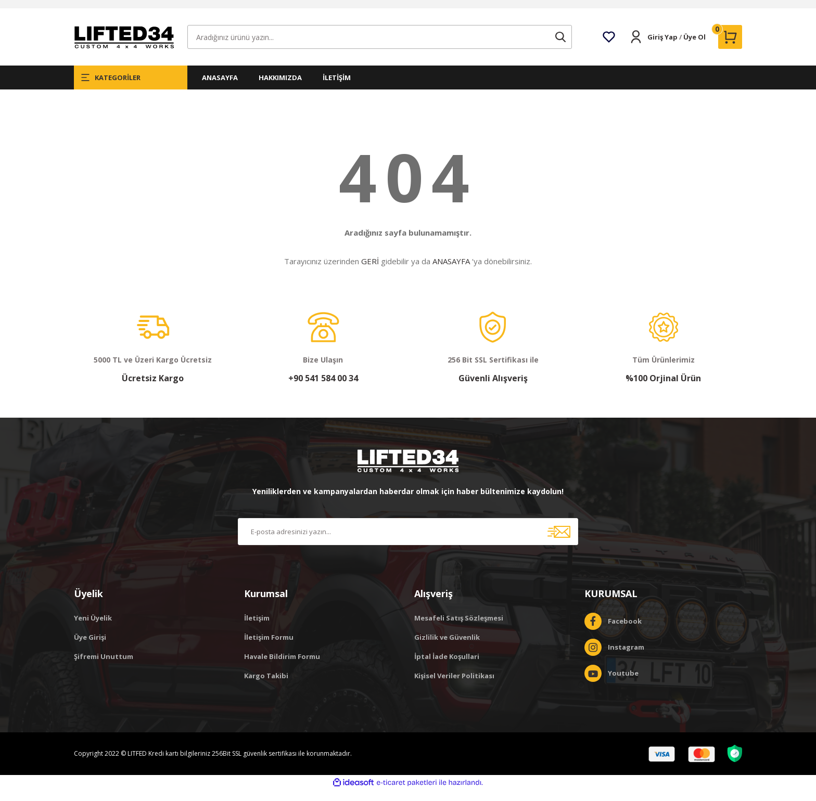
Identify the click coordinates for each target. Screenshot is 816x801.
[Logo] (124, 47)
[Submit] (559, 542)
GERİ (370, 272)
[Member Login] (636, 48)
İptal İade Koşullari (446, 667)
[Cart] (730, 48)
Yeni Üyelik (93, 629)
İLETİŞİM (337, 88)
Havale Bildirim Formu (282, 667)
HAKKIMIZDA (280, 88)
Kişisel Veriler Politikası (454, 686)
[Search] (379, 48)
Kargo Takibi (266, 686)
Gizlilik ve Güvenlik (447, 648)
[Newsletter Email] (408, 542)
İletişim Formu (269, 648)
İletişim (257, 629)
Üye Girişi (90, 648)
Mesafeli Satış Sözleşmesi (458, 629)
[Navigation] (130, 88)
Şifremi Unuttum (103, 667)
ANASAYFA (220, 88)
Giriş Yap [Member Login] (662, 48)
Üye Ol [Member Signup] (694, 48)
